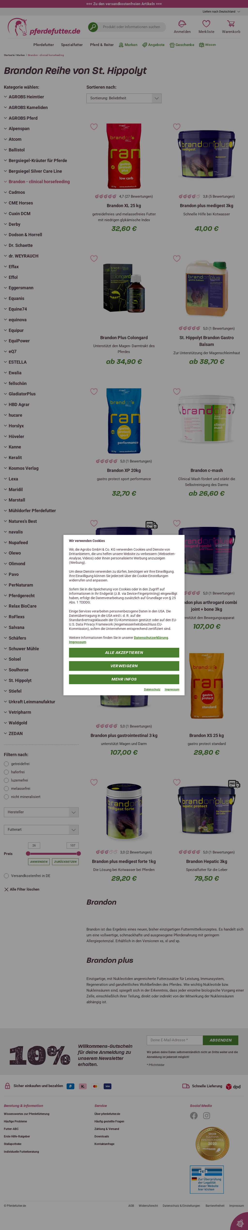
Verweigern (124, 665)
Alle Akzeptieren (124, 652)
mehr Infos (124, 679)
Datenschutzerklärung (151, 638)
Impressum (77, 642)
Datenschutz (152, 689)
